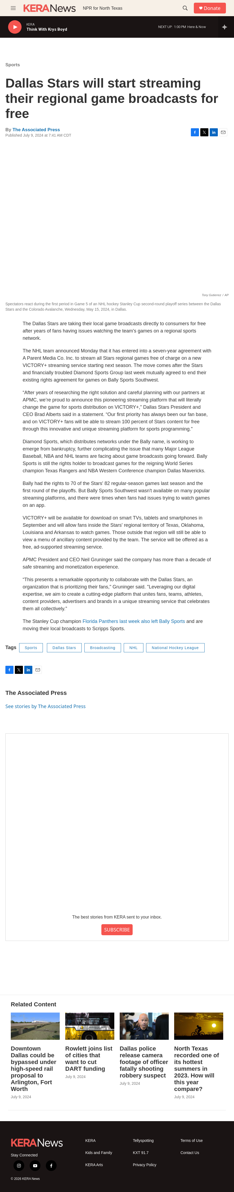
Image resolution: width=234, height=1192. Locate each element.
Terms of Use (191, 1141)
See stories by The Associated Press (45, 706)
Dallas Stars (64, 648)
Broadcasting (102, 648)
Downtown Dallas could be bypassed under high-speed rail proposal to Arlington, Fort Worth (33, 1068)
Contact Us (189, 1153)
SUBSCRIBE (117, 929)
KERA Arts (94, 1165)
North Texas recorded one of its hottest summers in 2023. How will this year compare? (196, 1068)
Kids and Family (98, 1153)
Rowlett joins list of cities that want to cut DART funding (88, 1058)
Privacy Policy (144, 1165)
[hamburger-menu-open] (13, 8)
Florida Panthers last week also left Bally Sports (133, 621)
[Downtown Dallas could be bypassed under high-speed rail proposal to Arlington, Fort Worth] (35, 1026)
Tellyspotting (143, 1141)
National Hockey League (175, 648)
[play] (15, 27)
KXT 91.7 (141, 1153)
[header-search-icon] (185, 8)
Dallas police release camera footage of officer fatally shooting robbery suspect (144, 1062)
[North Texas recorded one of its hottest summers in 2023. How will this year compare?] (198, 1026)
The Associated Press (36, 129)
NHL (133, 648)
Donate (212, 8)
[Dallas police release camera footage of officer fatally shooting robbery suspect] (144, 1026)
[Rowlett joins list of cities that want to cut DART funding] (89, 1026)
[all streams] (226, 27)
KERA (90, 1141)
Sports (12, 64)
